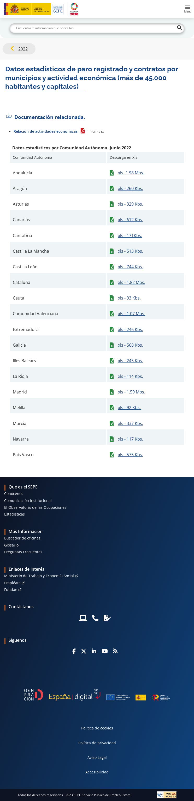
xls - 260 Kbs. (130, 188)
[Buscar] (97, 28)
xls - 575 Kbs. (130, 454)
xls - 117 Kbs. (130, 439)
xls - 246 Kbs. (130, 329)
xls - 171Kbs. (130, 235)
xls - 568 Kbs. (130, 345)
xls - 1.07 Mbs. (131, 313)
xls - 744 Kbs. (130, 267)
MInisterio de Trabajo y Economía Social (39, 575)
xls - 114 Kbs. (130, 376)
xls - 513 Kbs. (130, 251)
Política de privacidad (97, 742)
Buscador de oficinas (22, 538)
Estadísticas (14, 514)
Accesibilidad (97, 772)
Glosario (11, 545)
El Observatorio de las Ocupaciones (35, 507)
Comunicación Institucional (28, 500)
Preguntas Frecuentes (23, 551)
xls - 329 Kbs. (130, 204)
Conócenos (13, 493)
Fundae (10, 589)
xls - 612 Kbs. (130, 219)
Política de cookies (97, 728)
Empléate (12, 582)
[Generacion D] (96, 695)
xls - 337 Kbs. (130, 423)
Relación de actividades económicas (46, 131)
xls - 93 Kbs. (129, 298)
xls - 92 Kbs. (129, 407)
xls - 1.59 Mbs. (131, 392)
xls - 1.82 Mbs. (131, 282)
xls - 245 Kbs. (130, 361)
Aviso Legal (97, 757)
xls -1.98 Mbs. (131, 173)
